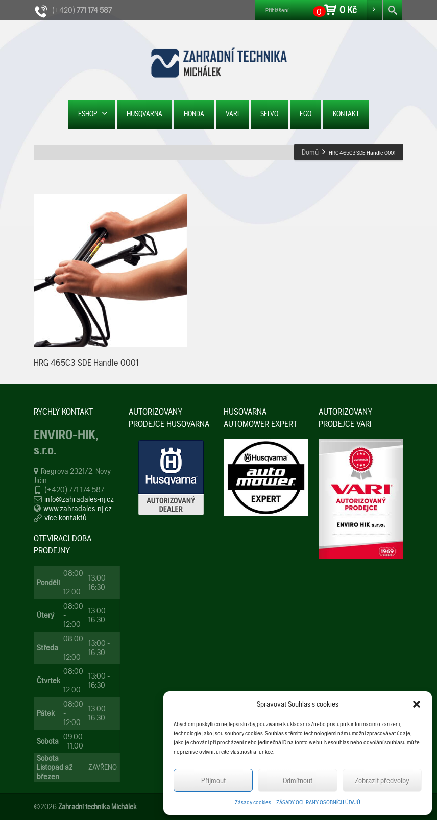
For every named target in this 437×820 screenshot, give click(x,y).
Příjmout (213, 780)
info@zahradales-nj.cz (79, 499)
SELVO (269, 113)
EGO (305, 113)
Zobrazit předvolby (382, 780)
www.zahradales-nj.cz (77, 508)
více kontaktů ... (68, 517)
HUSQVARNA (144, 113)
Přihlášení (276, 10)
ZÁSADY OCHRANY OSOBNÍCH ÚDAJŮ (318, 802)
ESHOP (93, 113)
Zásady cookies (253, 802)
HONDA (194, 113)
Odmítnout (297, 780)
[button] (416, 704)
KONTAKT (346, 113)
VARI (232, 113)
